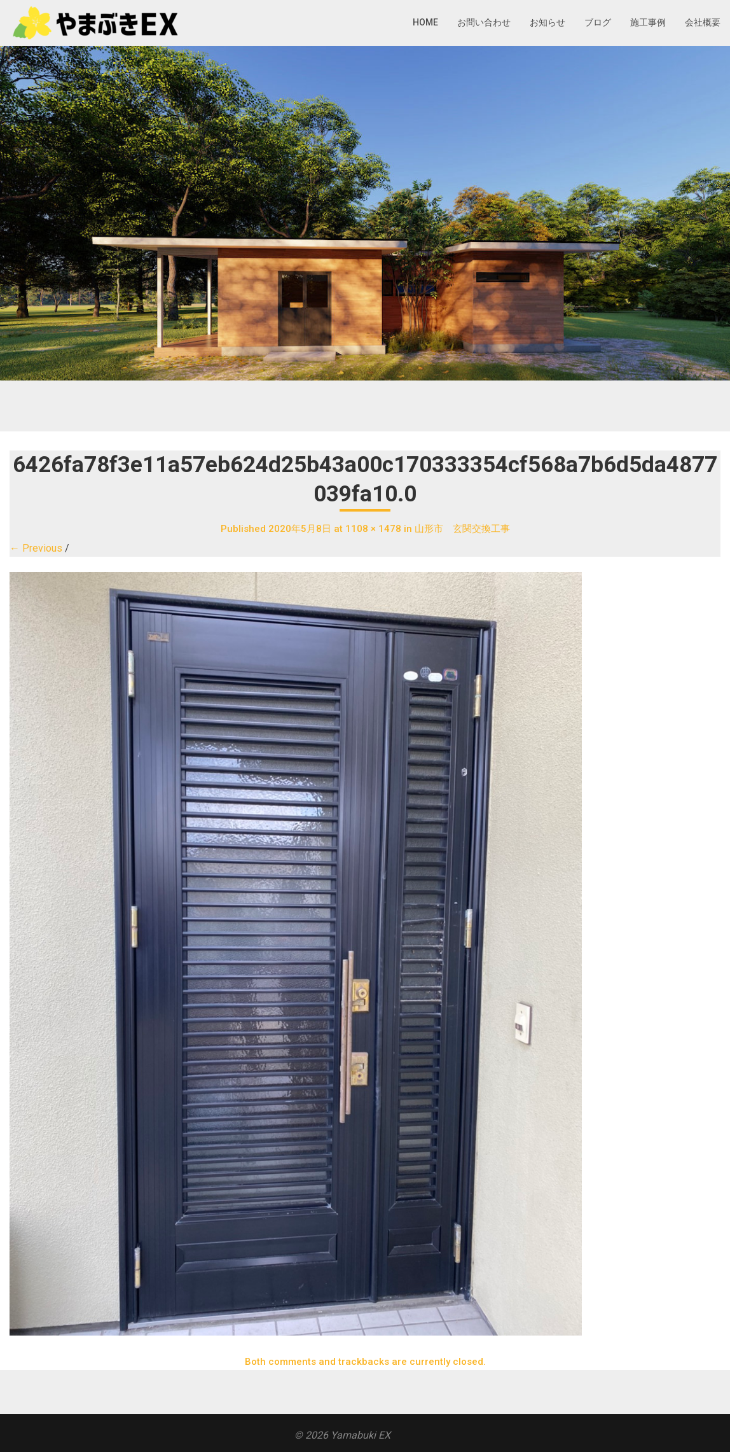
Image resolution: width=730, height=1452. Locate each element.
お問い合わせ (484, 22)
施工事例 (648, 22)
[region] (365, 213)
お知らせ (547, 22)
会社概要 (702, 22)
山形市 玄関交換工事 (462, 528)
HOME (425, 22)
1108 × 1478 (373, 528)
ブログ (597, 22)
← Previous (36, 548)
